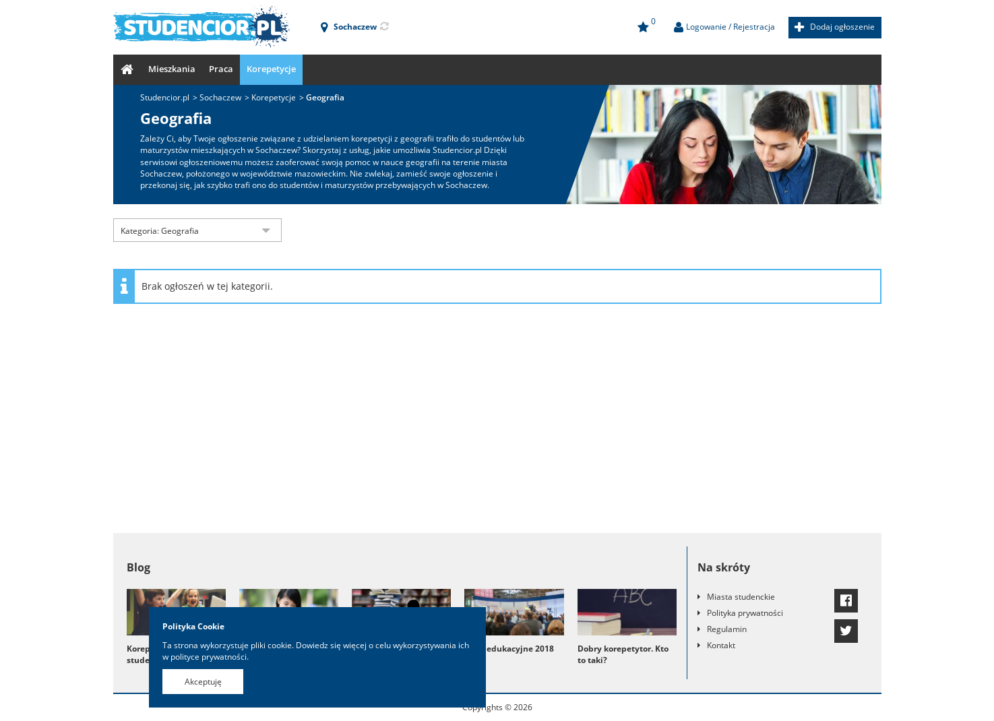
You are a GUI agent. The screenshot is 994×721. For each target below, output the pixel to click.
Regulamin (727, 629)
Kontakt (721, 645)
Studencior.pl (164, 97)
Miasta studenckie (741, 596)
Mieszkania (171, 69)
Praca (221, 69)
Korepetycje (271, 69)
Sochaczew (220, 97)
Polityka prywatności (745, 613)
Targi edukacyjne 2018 (509, 648)
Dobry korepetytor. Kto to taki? (623, 654)
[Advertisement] (497, 425)
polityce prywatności (208, 656)
